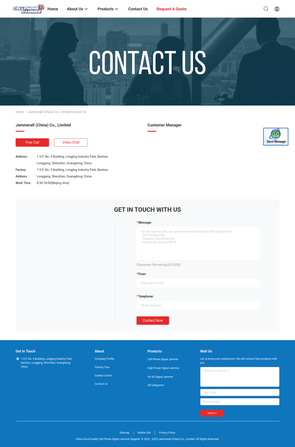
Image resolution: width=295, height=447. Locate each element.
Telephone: (146, 296)
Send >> (212, 413)
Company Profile (104, 358)
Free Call (32, 142)
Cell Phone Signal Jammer (163, 359)
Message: (145, 222)
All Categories (156, 385)
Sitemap (124, 432)
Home (20, 112)
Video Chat (71, 142)
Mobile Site (144, 432)
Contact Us (101, 383)
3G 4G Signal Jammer (160, 376)
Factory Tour (102, 367)
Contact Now (153, 320)
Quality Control (103, 375)
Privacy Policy (167, 432)
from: (142, 274)
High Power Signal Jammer (163, 368)
